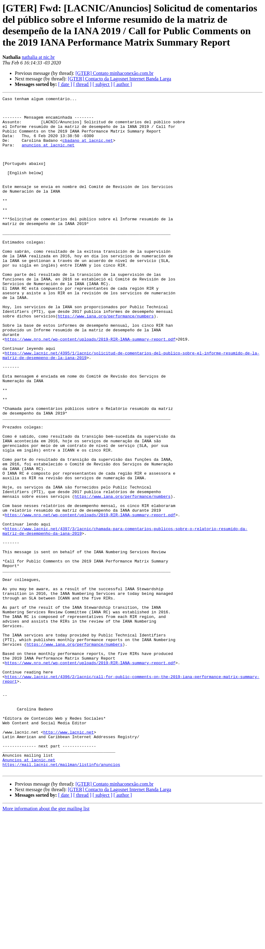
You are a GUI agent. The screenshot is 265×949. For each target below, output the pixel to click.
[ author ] (123, 84)
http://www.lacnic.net (68, 859)
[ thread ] (82, 84)
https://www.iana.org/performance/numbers (106, 360)
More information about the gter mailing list (46, 943)
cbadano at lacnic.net (87, 149)
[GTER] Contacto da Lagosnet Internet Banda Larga (119, 78)
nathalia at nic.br (38, 57)
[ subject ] (102, 84)
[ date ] (65, 84)
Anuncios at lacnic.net (28, 893)
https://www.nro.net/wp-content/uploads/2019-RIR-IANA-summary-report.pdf (90, 388)
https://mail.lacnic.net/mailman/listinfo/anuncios (61, 898)
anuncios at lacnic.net (48, 155)
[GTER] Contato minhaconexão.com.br (114, 73)
